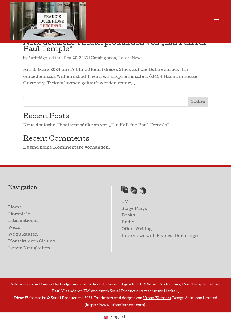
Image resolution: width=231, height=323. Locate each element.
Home (15, 208)
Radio (127, 222)
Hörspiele (19, 214)
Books (128, 216)
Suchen (198, 102)
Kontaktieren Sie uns (31, 242)
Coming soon (103, 58)
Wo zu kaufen (23, 235)
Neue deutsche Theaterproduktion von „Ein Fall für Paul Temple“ (115, 46)
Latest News (130, 58)
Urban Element (157, 298)
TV (124, 202)
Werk (14, 228)
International (23, 221)
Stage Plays (134, 209)
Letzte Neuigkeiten (29, 248)
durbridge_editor (44, 58)
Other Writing (136, 229)
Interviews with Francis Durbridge (159, 236)
